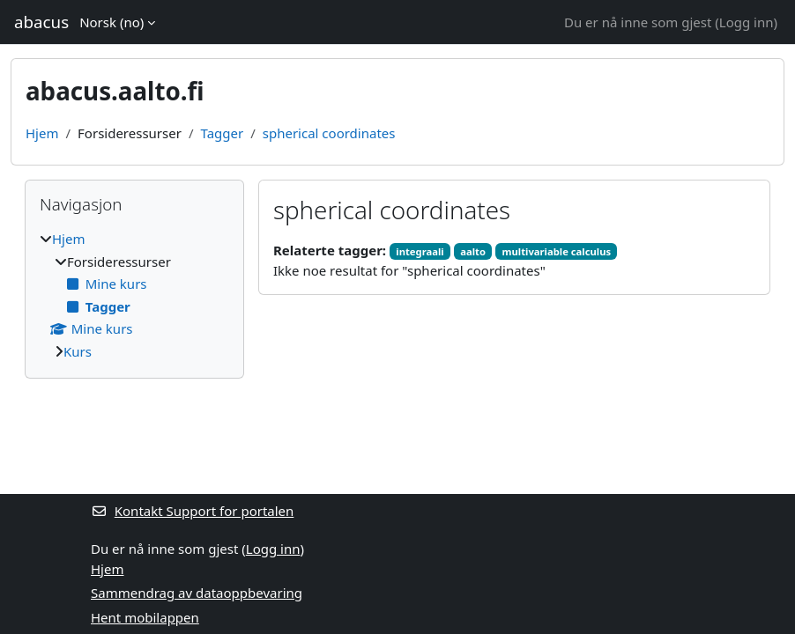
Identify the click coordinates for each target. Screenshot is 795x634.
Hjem (42, 133)
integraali (419, 251)
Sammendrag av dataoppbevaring (196, 592)
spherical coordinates (329, 133)
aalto (473, 251)
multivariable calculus (557, 251)
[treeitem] (134, 295)
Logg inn (746, 22)
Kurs (77, 351)
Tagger (222, 133)
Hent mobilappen (145, 617)
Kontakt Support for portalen (192, 511)
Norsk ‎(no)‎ (111, 22)
